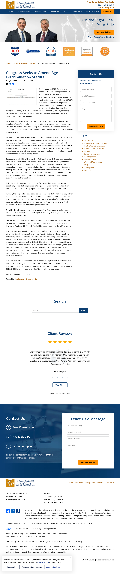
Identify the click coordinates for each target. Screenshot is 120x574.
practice (87, 170)
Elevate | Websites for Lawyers (98, 560)
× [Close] (70, 558)
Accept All (11, 567)
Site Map (100, 483)
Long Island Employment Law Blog (23, 63)
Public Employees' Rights (94, 148)
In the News (55, 12)
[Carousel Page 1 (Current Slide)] (53, 377)
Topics (83, 135)
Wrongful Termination (93, 162)
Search (83, 310)
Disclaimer (79, 483)
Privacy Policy (90, 483)
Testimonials (77, 12)
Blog (65, 12)
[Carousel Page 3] (62, 377)
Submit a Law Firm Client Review (60, 393)
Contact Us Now (104, 32)
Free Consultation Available (100, 2)
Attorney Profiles (24, 12)
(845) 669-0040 (57, 499)
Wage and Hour (90, 159)
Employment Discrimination (26, 279)
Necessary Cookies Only (32, 567)
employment (89, 167)
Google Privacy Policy (51, 541)
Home (11, 12)
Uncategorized (90, 157)
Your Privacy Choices (17, 528)
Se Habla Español (105, 7)
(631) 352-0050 (106, 4)
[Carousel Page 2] (57, 377)
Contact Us (107, 12)
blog (86, 165)
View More (60, 385)
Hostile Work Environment (94, 146)
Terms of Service (70, 541)
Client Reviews (60, 333)
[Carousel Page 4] (67, 377)
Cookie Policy (35, 528)
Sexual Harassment (92, 154)
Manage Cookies (50, 528)
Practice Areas (40, 12)
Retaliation (88, 151)
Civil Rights (88, 140)
